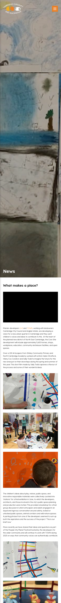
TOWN (30, 328)
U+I (21, 328)
